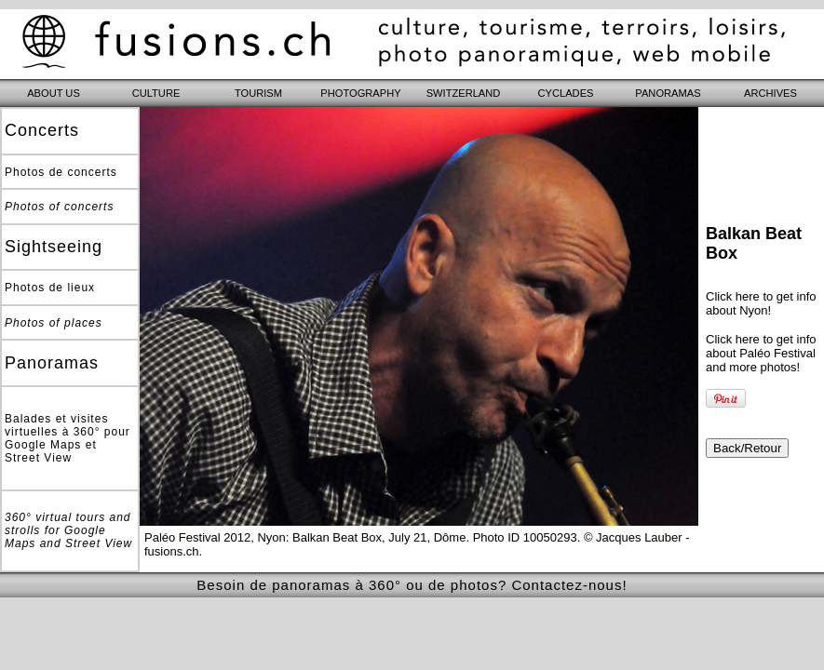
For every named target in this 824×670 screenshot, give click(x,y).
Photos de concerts (61, 172)
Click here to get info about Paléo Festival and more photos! (761, 353)
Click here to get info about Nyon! (761, 303)
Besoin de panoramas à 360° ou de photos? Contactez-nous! (411, 585)
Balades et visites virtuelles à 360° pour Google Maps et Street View (67, 438)
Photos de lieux (50, 287)
